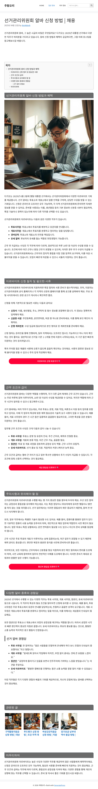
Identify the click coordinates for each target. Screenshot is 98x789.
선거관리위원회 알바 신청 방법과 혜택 (23, 68)
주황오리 (9, 5)
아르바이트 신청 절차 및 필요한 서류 (24, 72)
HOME (41, 5)
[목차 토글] (88, 65)
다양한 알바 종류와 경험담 (20, 81)
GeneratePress (59, 785)
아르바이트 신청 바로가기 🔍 (49, 361)
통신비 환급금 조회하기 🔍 (49, 566)
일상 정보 (51, 5)
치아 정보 (62, 5)
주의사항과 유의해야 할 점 (20, 78)
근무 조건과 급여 (17, 75)
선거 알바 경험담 (19, 84)
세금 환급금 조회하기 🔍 (49, 467)
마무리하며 (15, 86)
